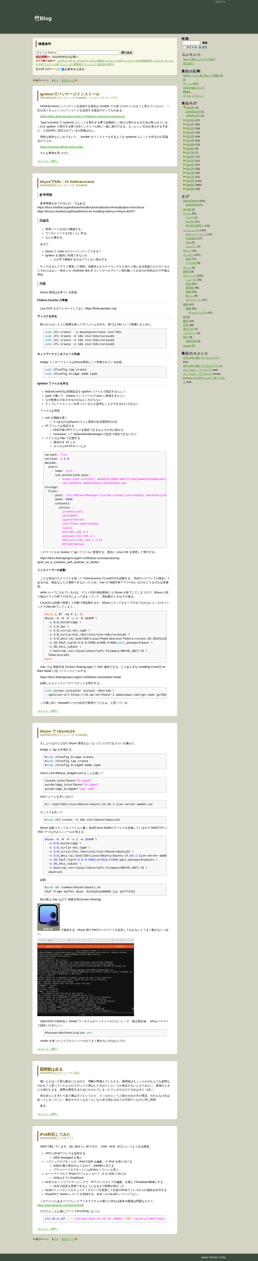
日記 (76, 1072)
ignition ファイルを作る (52, 383)
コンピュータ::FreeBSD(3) (138, 60)
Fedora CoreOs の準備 (52, 300)
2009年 (190, 184)
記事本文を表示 (72, 69)
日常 (185, 325)
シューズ (191, 279)
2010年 (190, 180)
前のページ (42, 80)
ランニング (65, 1072)
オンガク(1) (79, 60)
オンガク (188, 254)
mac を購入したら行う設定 (199, 59)
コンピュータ (67, 97)
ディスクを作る (47, 316)
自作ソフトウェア (196, 234)
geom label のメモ (194, 87)
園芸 (185, 321)
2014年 (190, 164)
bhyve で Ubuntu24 (57, 731)
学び (185, 337)
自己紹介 (188, 63)
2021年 (190, 136)
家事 (185, 271)
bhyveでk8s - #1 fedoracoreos (67, 182)
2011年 (190, 176)
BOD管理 (191, 204)
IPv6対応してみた (55, 1134)
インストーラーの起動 (51, 570)
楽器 (188, 258)
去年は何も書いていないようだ (201, 357)
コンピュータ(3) (114, 60)
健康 (185, 304)
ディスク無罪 (191, 83)
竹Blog (43, 18)
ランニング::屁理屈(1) (71, 64)
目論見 (44, 220)
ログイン (220, 1)
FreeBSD (81, 97)
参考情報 (45, 194)
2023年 (190, 128)
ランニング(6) (51, 64)
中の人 (187, 250)
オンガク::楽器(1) (95, 60)
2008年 (190, 188)
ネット (187, 267)
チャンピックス (197, 312)
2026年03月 (193, 111)
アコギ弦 (191, 262)
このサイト (65, 1138)
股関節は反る (51, 1069)
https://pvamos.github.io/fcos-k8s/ (61, 146)
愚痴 (188, 291)
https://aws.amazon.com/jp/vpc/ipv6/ (60, 1205)
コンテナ (111, 97)
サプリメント (193, 299)
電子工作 (188, 329)
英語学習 (191, 341)
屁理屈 (190, 287)
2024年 (190, 124)
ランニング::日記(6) (94, 64)
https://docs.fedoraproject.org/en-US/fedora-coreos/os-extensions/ (82, 116)
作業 (42, 283)
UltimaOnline (190, 200)
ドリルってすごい (193, 95)
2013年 (190, 168)
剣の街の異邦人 (195, 225)
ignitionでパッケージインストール (70, 94)
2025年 (190, 120)
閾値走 (187, 91)
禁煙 (188, 308)
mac (188, 242)
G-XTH (190, 221)
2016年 (190, 156)
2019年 (190, 144)
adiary (204, 1257)
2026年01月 (193, 115)
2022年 (190, 132)
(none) (187, 345)
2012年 (190, 172)
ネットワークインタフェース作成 (58, 354)
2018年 (190, 148)
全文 (203, 47)
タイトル (190, 47)
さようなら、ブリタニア (197, 369)
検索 (205, 42)
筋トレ (190, 295)
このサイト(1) (64, 60)
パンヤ (190, 217)
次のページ (68, 80)
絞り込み (126, 52)
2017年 (190, 152)
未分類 (187, 209)
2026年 (190, 107)
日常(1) (110, 64)
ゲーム (187, 213)
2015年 (190, 160)
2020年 (190, 140)
